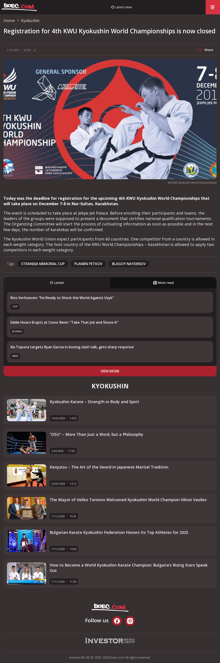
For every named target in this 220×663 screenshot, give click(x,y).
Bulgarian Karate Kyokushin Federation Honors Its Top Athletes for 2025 (119, 532)
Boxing (17, 331)
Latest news (123, 7)
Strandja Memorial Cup (43, 263)
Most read (163, 283)
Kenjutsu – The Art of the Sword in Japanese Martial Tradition (109, 467)
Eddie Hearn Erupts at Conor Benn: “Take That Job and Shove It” (64, 322)
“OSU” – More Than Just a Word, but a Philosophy (96, 434)
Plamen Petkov (88, 263)
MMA (15, 356)
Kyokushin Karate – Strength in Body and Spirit (94, 401)
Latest (56, 283)
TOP (15, 306)
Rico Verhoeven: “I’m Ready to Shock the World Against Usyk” (62, 297)
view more (110, 371)
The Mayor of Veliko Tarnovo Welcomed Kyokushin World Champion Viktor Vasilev (128, 499)
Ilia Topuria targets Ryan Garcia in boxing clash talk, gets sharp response (72, 347)
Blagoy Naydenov (129, 263)
